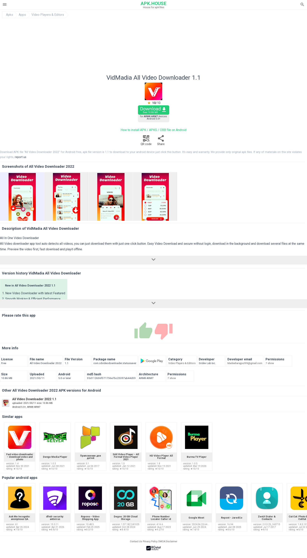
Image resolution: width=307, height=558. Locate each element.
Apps (22, 14)
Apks (9, 14)
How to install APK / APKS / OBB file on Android (153, 130)
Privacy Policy (150, 541)
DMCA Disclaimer (167, 541)
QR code (146, 141)
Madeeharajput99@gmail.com (244, 363)
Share (161, 141)
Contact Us (136, 541)
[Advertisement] (177, 47)
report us (20, 157)
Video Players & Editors (48, 14)
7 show (270, 363)
